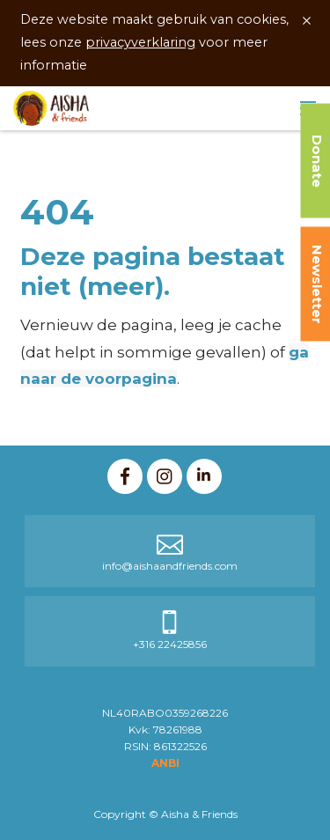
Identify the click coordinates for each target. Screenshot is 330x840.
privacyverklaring (140, 42)
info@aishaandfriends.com (170, 565)
